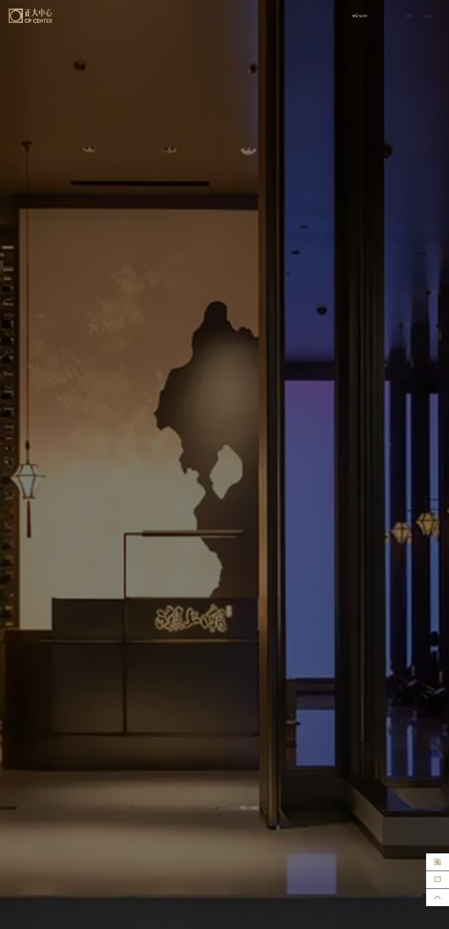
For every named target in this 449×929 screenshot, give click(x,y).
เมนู (418, 16)
